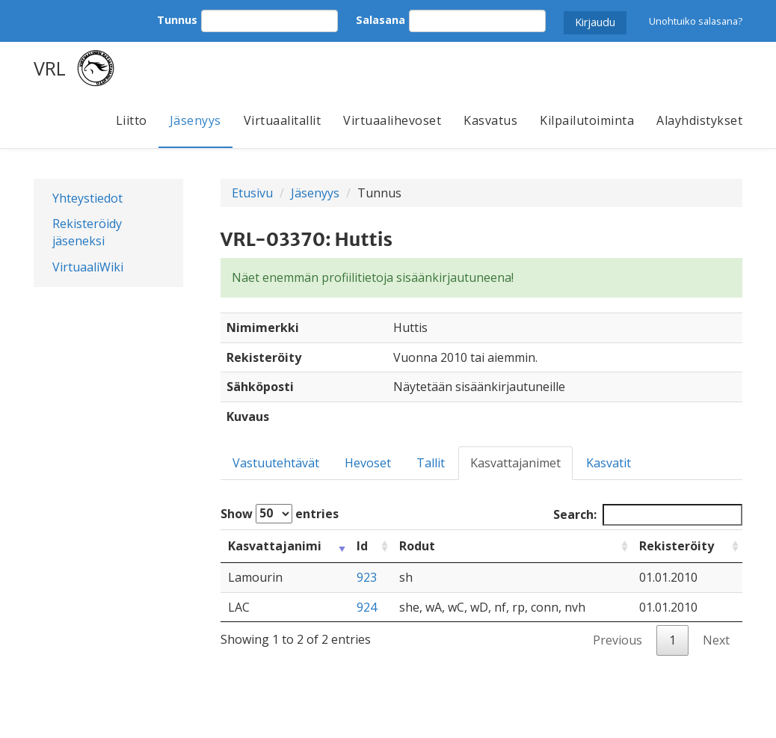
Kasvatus (490, 120)
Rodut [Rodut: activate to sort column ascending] (417, 546)
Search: (647, 515)
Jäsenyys (195, 120)
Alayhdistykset (699, 120)
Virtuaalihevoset (392, 120)
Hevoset (368, 463)
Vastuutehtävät (276, 463)
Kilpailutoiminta (587, 120)
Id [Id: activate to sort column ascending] (362, 546)
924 (367, 607)
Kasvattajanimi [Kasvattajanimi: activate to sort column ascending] (274, 546)
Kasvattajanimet (515, 463)
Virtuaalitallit (282, 120)
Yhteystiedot (87, 198)
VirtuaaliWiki (87, 267)
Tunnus (177, 20)
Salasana (380, 20)
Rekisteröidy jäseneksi (87, 232)
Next (716, 640)
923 (367, 577)
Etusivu (252, 193)
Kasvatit (608, 463)
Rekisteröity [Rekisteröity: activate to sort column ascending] (676, 546)
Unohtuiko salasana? (695, 21)
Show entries (280, 513)
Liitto (131, 120)
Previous (617, 640)
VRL (50, 68)
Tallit (430, 463)
